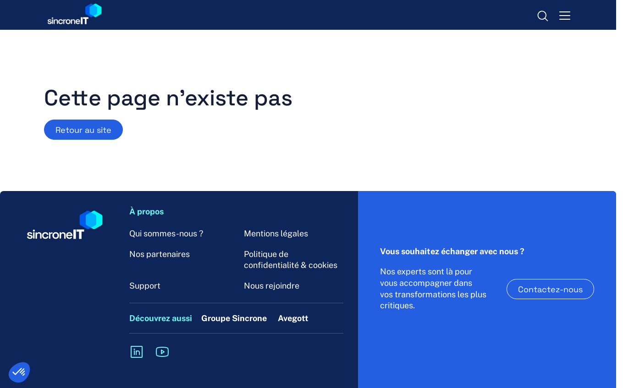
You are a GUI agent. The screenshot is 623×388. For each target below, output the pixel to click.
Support (144, 285)
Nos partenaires (159, 254)
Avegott (293, 318)
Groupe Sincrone (234, 318)
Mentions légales (276, 233)
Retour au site (83, 129)
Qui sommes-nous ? (166, 233)
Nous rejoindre (271, 285)
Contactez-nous (550, 289)
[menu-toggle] (564, 15)
